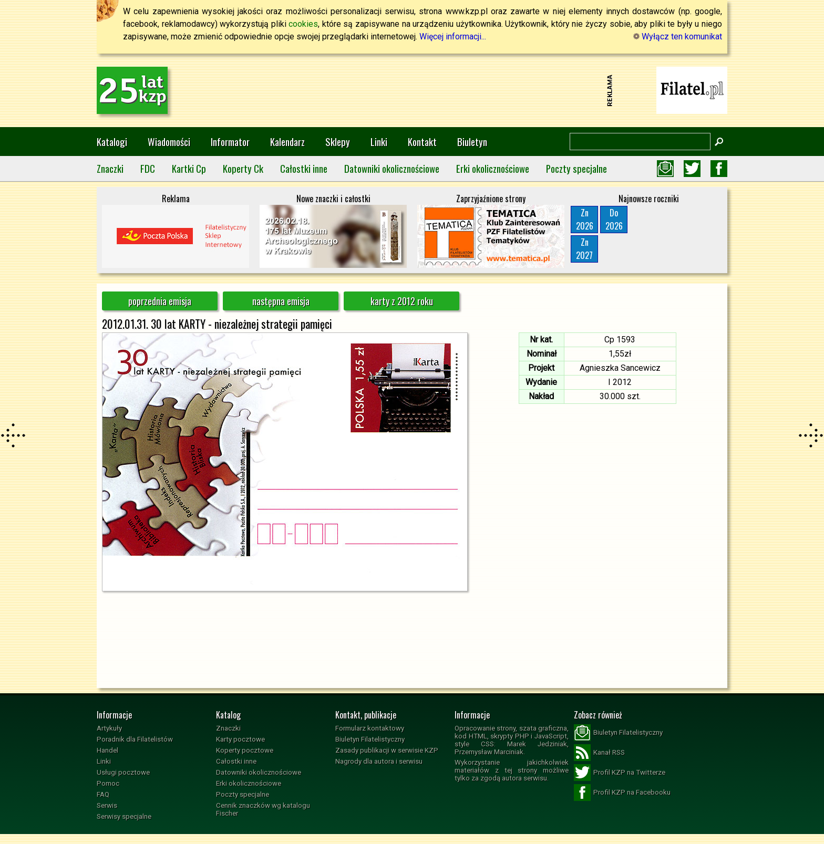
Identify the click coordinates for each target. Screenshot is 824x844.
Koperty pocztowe (244, 750)
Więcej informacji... (452, 36)
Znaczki (110, 168)
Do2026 (614, 219)
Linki (378, 141)
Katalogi (112, 141)
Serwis (107, 805)
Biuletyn (472, 141)
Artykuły (109, 728)
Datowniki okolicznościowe (391, 168)
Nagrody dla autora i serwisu (379, 761)
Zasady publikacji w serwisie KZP (386, 750)
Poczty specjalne (576, 168)
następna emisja (281, 301)
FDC (147, 168)
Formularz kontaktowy (369, 728)
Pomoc (108, 783)
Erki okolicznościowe (492, 168)
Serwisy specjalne (124, 816)
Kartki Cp (189, 168)
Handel (107, 750)
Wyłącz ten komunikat (677, 36)
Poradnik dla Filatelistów (135, 739)
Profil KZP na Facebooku (622, 792)
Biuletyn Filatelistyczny (370, 739)
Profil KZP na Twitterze (619, 772)
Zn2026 (584, 219)
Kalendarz (287, 141)
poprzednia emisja (159, 301)
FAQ (103, 794)
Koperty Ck (243, 168)
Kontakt (422, 141)
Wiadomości (169, 141)
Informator (230, 141)
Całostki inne (303, 168)
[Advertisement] (412, 90)
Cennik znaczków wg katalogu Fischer (263, 809)
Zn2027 (584, 249)
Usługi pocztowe (123, 772)
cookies (303, 24)
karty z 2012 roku (401, 301)
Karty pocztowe (240, 739)
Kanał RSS (599, 752)
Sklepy (337, 141)
